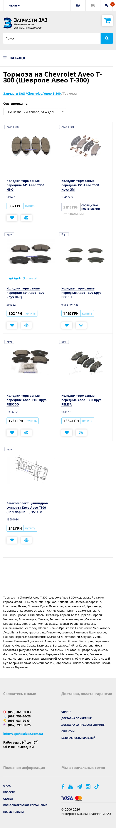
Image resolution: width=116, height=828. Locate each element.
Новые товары (13, 811)
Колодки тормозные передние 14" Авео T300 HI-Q (25, 185)
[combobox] (34, 111)
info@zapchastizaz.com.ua (23, 734)
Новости (9, 792)
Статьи (8, 798)
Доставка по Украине (76, 718)
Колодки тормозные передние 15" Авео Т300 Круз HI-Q (25, 292)
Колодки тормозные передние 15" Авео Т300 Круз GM (80, 185)
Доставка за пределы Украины (83, 724)
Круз (9, 234)
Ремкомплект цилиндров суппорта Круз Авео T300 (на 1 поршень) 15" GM (27, 507)
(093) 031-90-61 (19, 721)
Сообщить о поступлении (90, 207)
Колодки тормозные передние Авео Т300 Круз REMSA (81, 399)
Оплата (66, 711)
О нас (7, 785)
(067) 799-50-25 (19, 716)
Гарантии (68, 731)
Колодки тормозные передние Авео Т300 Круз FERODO (27, 399)
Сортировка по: (15, 103)
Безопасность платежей (78, 737)
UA (78, 5)
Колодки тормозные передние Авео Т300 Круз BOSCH (81, 292)
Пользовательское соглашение (25, 805)
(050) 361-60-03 (19, 712)
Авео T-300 (13, 127)
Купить (30, 205)
